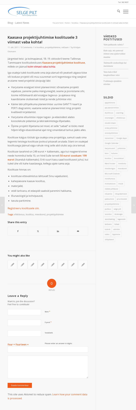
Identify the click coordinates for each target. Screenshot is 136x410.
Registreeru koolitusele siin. (23, 208)
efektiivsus (19, 214)
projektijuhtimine (52, 47)
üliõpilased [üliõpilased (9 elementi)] (109, 239)
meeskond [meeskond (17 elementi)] (122, 168)
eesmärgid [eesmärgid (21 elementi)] (109, 118)
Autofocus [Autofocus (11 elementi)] (109, 113)
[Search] (117, 11)
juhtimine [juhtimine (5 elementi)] (122, 148)
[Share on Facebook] (18, 231)
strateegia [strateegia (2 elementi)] (118, 214)
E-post (48, 322)
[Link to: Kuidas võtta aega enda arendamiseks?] (73, 264)
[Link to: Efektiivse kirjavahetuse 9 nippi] (52, 264)
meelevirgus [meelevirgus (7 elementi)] (110, 168)
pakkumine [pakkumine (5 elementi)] (109, 199)
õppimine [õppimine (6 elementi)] (116, 234)
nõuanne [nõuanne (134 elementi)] (108, 194)
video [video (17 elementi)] (107, 234)
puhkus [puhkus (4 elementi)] (108, 209)
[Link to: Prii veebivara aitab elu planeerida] (62, 264)
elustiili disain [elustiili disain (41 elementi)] (110, 123)
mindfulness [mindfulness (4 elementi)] (110, 178)
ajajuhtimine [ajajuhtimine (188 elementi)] (110, 102)
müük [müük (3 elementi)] (120, 183)
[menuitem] (117, 11)
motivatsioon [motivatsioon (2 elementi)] (110, 183)
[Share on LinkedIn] (58, 231)
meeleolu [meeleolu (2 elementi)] (122, 163)
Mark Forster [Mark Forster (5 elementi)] (110, 163)
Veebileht (49, 333)
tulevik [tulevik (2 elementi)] (107, 229)
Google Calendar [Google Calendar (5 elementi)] (112, 143)
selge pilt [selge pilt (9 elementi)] (117, 209)
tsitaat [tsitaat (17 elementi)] (116, 224)
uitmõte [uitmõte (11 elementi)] (116, 229)
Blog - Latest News (18, 22)
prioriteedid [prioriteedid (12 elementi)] (122, 199)
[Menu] (124, 11)
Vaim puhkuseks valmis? (113, 45)
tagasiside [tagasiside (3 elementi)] (122, 219)
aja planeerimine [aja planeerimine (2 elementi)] (112, 107)
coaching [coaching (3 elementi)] (119, 113)
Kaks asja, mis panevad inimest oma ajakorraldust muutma (114, 53)
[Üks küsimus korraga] (133, 205)
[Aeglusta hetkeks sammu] (2, 205)
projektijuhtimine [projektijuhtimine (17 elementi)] (112, 204)
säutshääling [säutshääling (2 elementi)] (110, 219)
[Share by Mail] (78, 231)
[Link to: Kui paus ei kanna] (22, 264)
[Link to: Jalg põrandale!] (32, 264)
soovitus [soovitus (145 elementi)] (108, 214)
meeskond (40, 214)
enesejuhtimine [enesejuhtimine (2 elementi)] (111, 133)
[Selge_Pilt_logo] (22, 11)
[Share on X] (38, 231)
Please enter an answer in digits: (58, 343)
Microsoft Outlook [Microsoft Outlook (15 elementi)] (112, 173)
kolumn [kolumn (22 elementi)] (114, 153)
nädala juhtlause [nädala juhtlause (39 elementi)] (111, 189)
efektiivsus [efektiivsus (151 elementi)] (120, 118)
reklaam (65, 47)
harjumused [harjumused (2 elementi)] (110, 148)
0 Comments (26, 47)
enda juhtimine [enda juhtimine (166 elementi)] (111, 128)
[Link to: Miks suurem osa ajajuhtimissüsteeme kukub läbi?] (83, 264)
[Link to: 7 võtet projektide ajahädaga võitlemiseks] (12, 264)
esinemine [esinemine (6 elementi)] (109, 138)
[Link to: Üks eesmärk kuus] (42, 264)
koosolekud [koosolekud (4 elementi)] (119, 158)
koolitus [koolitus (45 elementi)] (108, 158)
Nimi (47, 311)
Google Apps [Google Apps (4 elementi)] (121, 138)
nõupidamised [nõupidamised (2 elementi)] (121, 194)
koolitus (40, 47)
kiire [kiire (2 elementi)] (106, 153)
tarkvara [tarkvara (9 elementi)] (108, 224)
